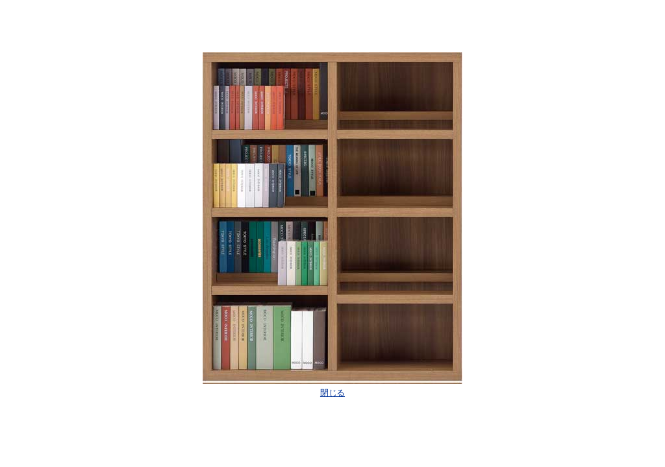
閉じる (332, 393)
